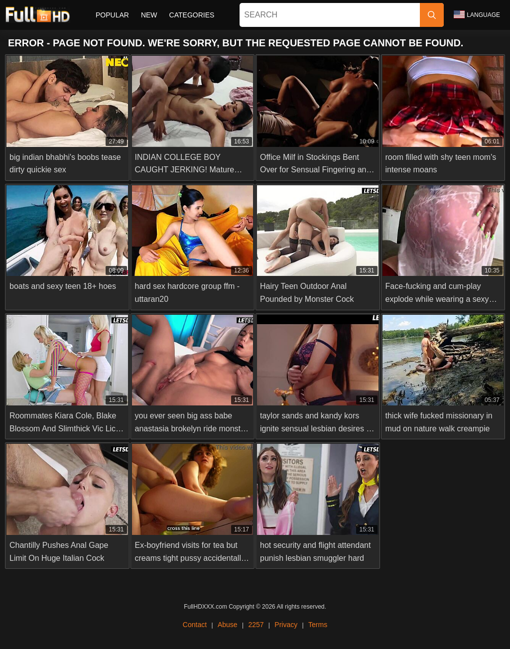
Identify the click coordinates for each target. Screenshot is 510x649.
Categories (192, 15)
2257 (255, 625)
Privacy (285, 625)
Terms (317, 625)
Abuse (228, 625)
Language (477, 14)
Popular (112, 15)
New (149, 15)
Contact (195, 625)
